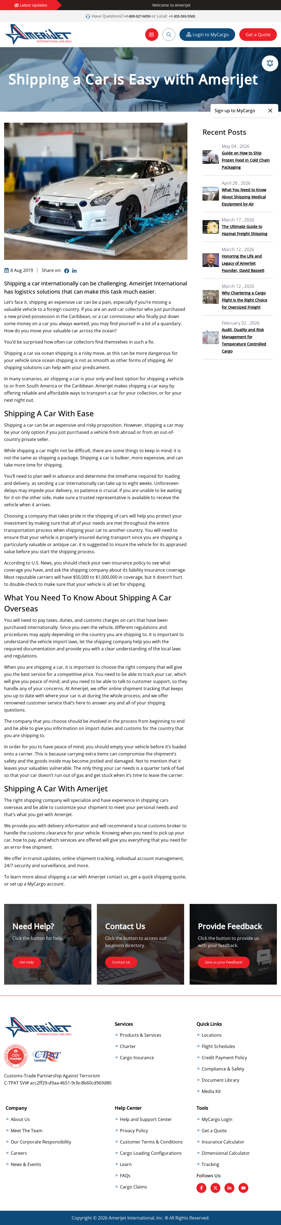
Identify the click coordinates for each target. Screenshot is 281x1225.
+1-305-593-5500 (186, 16)
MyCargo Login (217, 1119)
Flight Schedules (218, 1046)
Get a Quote (258, 34)
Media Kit (211, 1091)
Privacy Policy (134, 1130)
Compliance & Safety (223, 1069)
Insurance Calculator (223, 1142)
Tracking (210, 1164)
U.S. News (42, 563)
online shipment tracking (134, 688)
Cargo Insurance (137, 1058)
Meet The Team (27, 1130)
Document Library (220, 1080)
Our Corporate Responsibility (41, 1142)
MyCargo (36, 884)
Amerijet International (131, 1218)
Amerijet (63, 814)
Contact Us (123, 962)
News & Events (26, 1164)
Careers (19, 1153)
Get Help (28, 962)
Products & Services (140, 1035)
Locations (212, 1035)
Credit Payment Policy (224, 1058)
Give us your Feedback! (228, 962)
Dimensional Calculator (226, 1153)
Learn (126, 1164)
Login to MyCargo (207, 34)
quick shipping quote (163, 876)
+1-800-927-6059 (133, 16)
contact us (117, 876)
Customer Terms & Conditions (151, 1142)
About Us (20, 1119)
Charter (128, 1046)
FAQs (125, 1175)
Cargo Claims (133, 1187)
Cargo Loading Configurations (151, 1153)
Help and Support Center (146, 1119)
